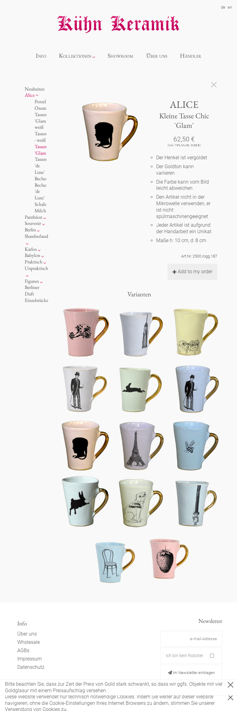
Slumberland (36, 236)
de (223, 7)
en (230, 7)
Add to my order (192, 271)
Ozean (40, 108)
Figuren (32, 281)
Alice (30, 95)
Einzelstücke (36, 300)
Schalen (42, 204)
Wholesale (28, 642)
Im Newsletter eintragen (191, 672)
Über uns (156, 55)
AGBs (23, 650)
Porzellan (43, 101)
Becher (41, 178)
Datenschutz (30, 667)
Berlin (30, 229)
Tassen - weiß (41, 136)
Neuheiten (34, 89)
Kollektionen (75, 55)
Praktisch (33, 261)
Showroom (120, 55)
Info (41, 55)
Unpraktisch (36, 268)
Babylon (32, 255)
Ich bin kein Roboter (184, 655)
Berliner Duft (32, 290)
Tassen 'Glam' (41, 149)
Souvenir (33, 223)
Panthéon (33, 217)
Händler (190, 55)
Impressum (29, 659)
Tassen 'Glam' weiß (41, 121)
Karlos (31, 249)
